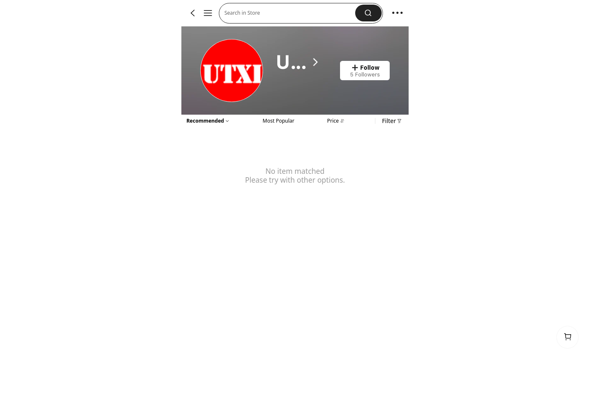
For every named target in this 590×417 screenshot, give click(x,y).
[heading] (298, 62)
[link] (232, 70)
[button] (289, 13)
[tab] (278, 120)
